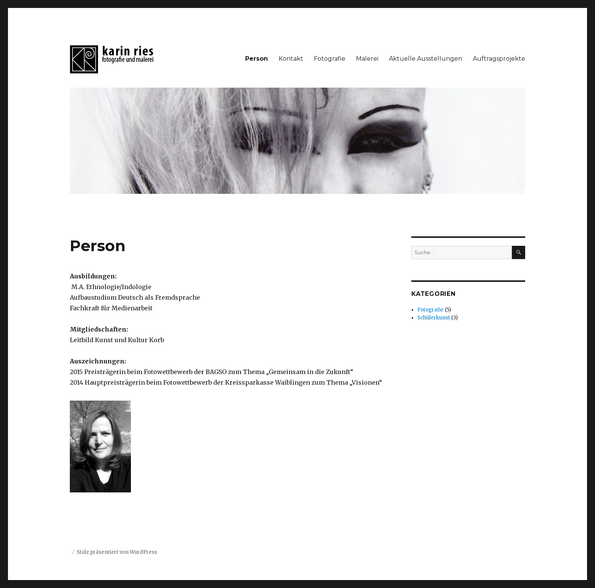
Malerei (367, 58)
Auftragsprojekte (499, 58)
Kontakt (291, 58)
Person (256, 58)
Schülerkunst (433, 317)
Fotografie (329, 58)
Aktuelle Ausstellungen (425, 58)
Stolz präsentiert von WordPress (117, 552)
